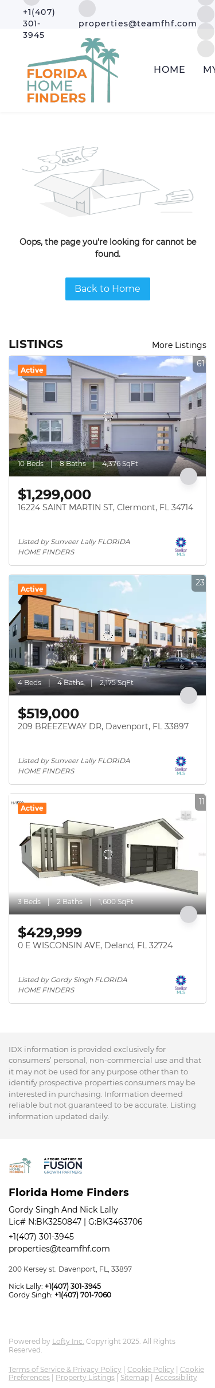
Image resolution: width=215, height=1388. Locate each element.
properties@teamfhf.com (59, 1249)
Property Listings (85, 1377)
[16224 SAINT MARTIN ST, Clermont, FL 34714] (107, 416)
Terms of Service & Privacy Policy (65, 1369)
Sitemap (134, 1377)
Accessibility (176, 1377)
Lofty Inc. (68, 1341)
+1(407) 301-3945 (41, 1236)
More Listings (179, 345)
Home (170, 69)
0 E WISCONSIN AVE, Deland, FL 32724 (95, 945)
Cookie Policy (150, 1369)
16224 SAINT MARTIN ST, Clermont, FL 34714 (105, 507)
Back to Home (107, 288)
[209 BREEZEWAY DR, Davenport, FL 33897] (107, 635)
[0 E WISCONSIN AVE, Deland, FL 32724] (107, 854)
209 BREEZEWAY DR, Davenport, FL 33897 (103, 726)
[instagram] (205, 13)
